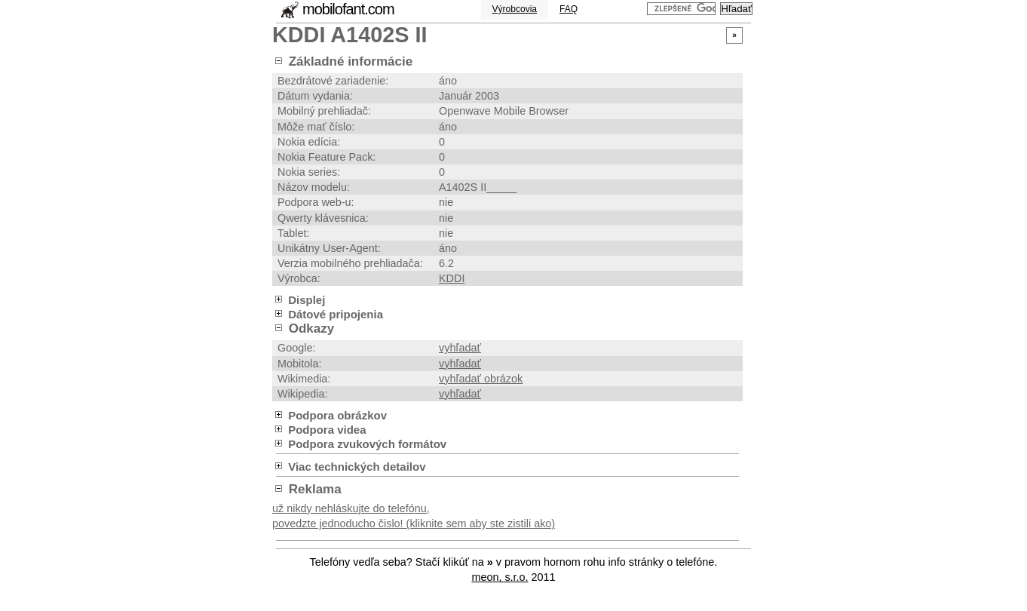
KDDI (451, 278)
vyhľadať (460, 348)
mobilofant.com (348, 9)
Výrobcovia (514, 9)
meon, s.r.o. (499, 577)
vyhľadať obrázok (481, 379)
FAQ (568, 9)
